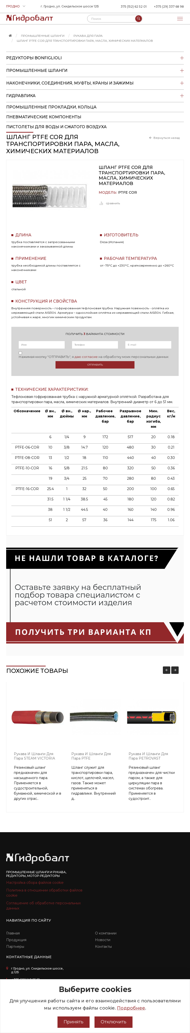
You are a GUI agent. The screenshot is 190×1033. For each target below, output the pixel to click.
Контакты (103, 946)
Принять (73, 1022)
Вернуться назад (166, 138)
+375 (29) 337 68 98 (169, 6)
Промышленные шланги (42, 36)
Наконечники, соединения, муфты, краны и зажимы (95, 83)
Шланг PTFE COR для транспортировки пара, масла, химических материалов (85, 40)
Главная (13, 933)
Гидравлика (95, 96)
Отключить (113, 1022)
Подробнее (131, 1008)
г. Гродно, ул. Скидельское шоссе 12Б (70, 6)
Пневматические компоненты (43, 117)
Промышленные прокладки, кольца (51, 107)
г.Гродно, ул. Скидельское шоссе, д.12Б (37, 970)
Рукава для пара (88, 36)
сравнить (109, 203)
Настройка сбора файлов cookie (35, 882)
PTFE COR (127, 192)
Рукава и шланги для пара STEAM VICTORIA (34, 756)
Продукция (16, 940)
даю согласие (86, 357)
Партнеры (15, 946)
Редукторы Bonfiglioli (95, 58)
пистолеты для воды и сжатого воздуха (56, 126)
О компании (105, 933)
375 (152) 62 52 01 (134, 6)
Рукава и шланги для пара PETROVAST (148, 756)
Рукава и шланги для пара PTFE (91, 756)
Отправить (95, 364)
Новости (102, 940)
